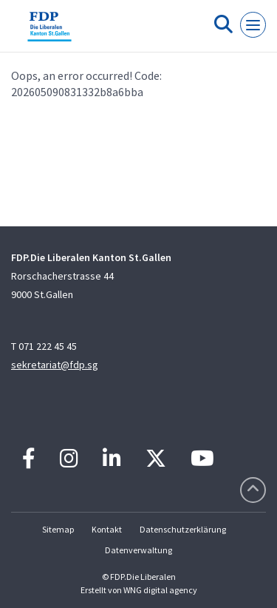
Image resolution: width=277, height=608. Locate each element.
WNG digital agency (160, 589)
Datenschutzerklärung (183, 529)
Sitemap (58, 529)
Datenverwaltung (138, 549)
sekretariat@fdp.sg (54, 364)
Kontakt (107, 529)
